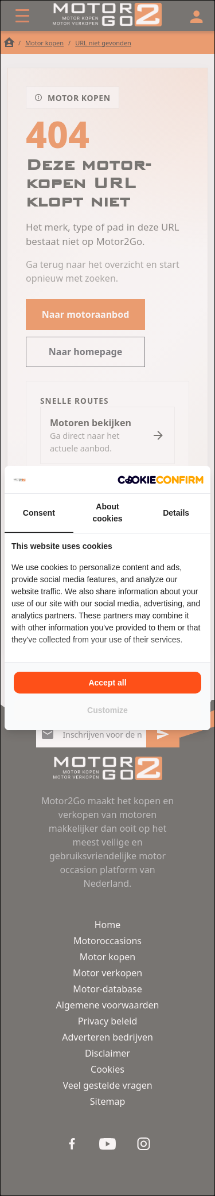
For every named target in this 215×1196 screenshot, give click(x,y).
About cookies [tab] (107, 512)
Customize (107, 710)
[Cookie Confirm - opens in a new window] (161, 479)
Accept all (107, 682)
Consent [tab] (39, 512)
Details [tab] (176, 512)
